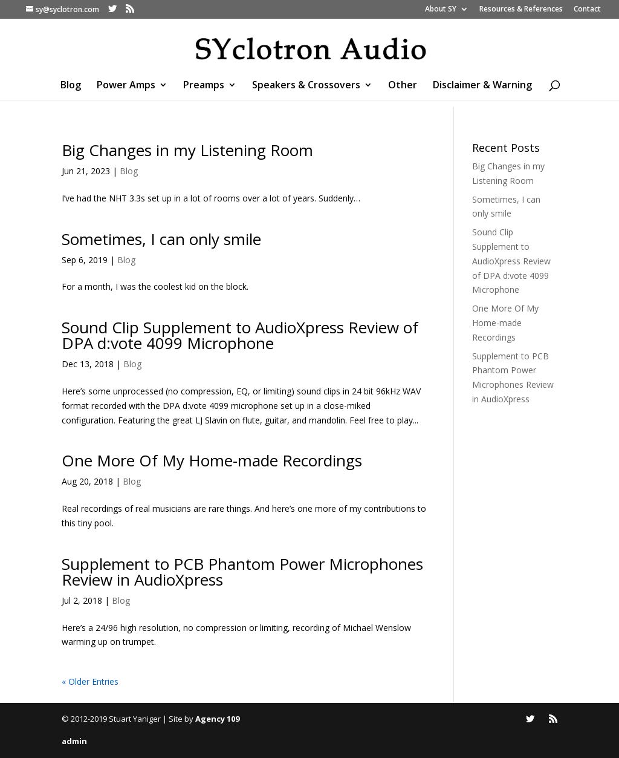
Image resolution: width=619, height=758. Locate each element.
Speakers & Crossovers (306, 85)
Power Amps (126, 85)
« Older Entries (90, 681)
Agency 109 (217, 718)
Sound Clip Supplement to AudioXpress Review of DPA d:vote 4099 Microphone (240, 335)
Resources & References (521, 9)
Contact (587, 9)
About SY (440, 9)
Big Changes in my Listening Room (187, 150)
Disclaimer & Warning (482, 85)
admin (74, 741)
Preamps (203, 85)
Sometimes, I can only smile (161, 239)
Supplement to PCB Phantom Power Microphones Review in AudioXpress (242, 571)
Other (402, 85)
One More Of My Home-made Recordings (212, 460)
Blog (70, 85)
